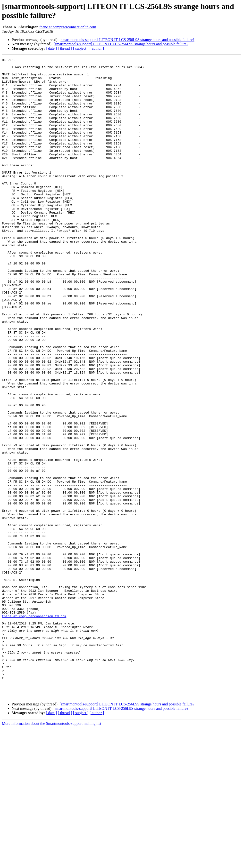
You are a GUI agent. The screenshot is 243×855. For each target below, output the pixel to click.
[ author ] (97, 48)
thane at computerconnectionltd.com (68, 27)
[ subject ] (81, 48)
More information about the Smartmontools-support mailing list (51, 851)
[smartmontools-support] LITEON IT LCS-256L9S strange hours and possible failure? (126, 40)
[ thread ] (65, 48)
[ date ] (51, 48)
